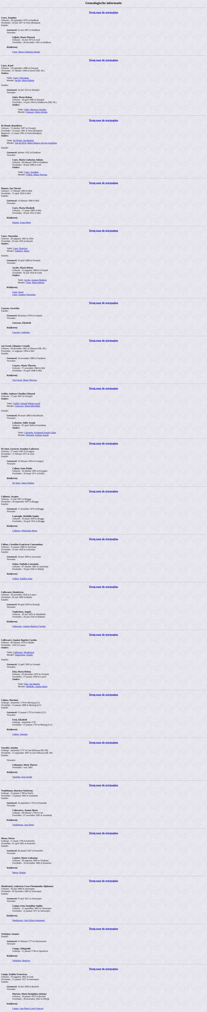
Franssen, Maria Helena (36, 112)
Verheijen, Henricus (21, 960)
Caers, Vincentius (21, 78)
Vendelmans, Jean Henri (23, 825)
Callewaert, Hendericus (23, 652)
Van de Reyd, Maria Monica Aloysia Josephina (36, 143)
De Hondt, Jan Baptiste (23, 140)
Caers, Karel (17, 292)
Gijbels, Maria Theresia (36, 174)
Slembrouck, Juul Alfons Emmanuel (28, 920)
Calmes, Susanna (20, 734)
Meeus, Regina (19, 872)
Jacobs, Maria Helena (24, 80)
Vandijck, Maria (22, 251)
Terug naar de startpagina (103, 12)
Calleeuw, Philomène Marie (24, 531)
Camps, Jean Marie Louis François (27, 1008)
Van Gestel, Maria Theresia (24, 380)
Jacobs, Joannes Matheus (35, 280)
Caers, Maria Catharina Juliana (26, 52)
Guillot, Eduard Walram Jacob (26, 403)
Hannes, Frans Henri (21, 222)
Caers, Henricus (20, 248)
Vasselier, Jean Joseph (22, 777)
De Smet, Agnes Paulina (23, 483)
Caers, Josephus (31, 172)
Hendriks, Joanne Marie (36, 686)
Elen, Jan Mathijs (32, 684)
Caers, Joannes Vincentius (24, 294)
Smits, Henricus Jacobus (35, 109)
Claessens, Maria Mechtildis (27, 406)
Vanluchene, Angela (24, 655)
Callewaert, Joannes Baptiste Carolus (29, 626)
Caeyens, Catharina (21, 332)
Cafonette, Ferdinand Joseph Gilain (40, 432)
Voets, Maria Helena (35, 282)
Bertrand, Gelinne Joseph (37, 435)
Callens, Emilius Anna (22, 578)
